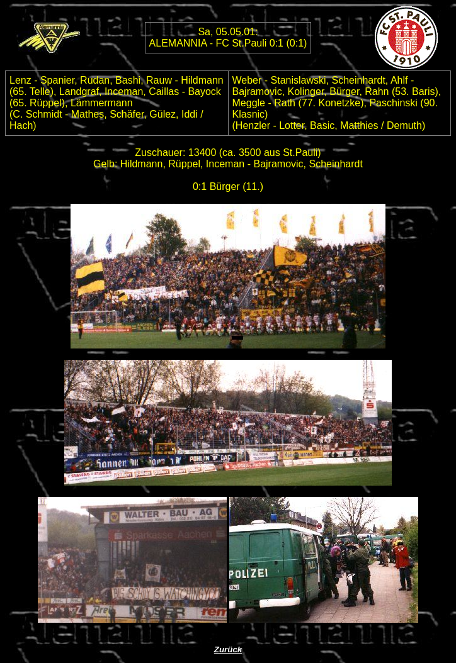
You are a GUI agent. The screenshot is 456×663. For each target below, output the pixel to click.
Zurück (228, 649)
